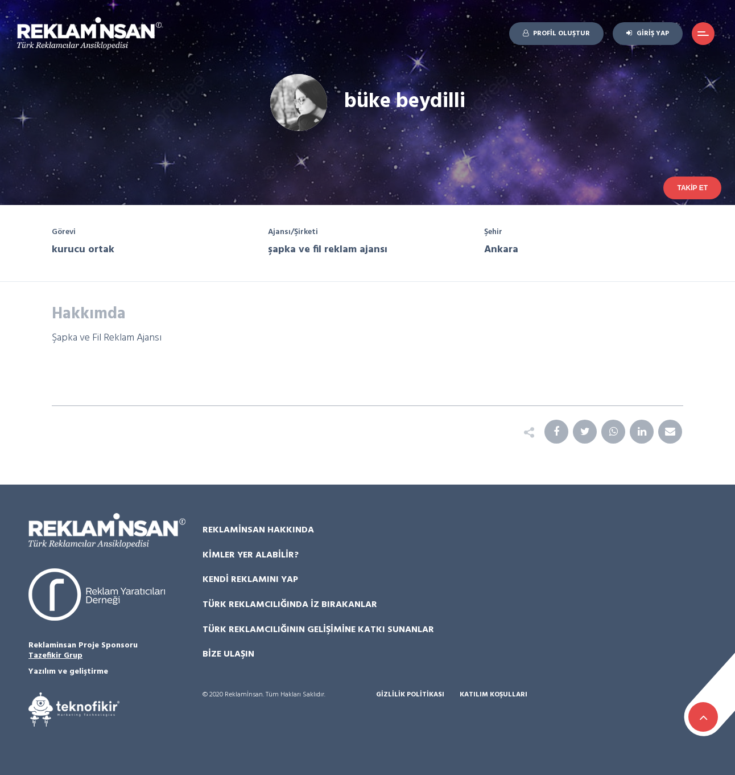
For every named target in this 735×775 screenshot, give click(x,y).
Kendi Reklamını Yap (250, 579)
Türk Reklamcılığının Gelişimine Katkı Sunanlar (318, 629)
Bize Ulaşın (228, 654)
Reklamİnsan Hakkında (258, 530)
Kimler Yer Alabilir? (251, 555)
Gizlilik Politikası (410, 695)
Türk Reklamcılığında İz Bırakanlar (290, 604)
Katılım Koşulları (493, 695)
